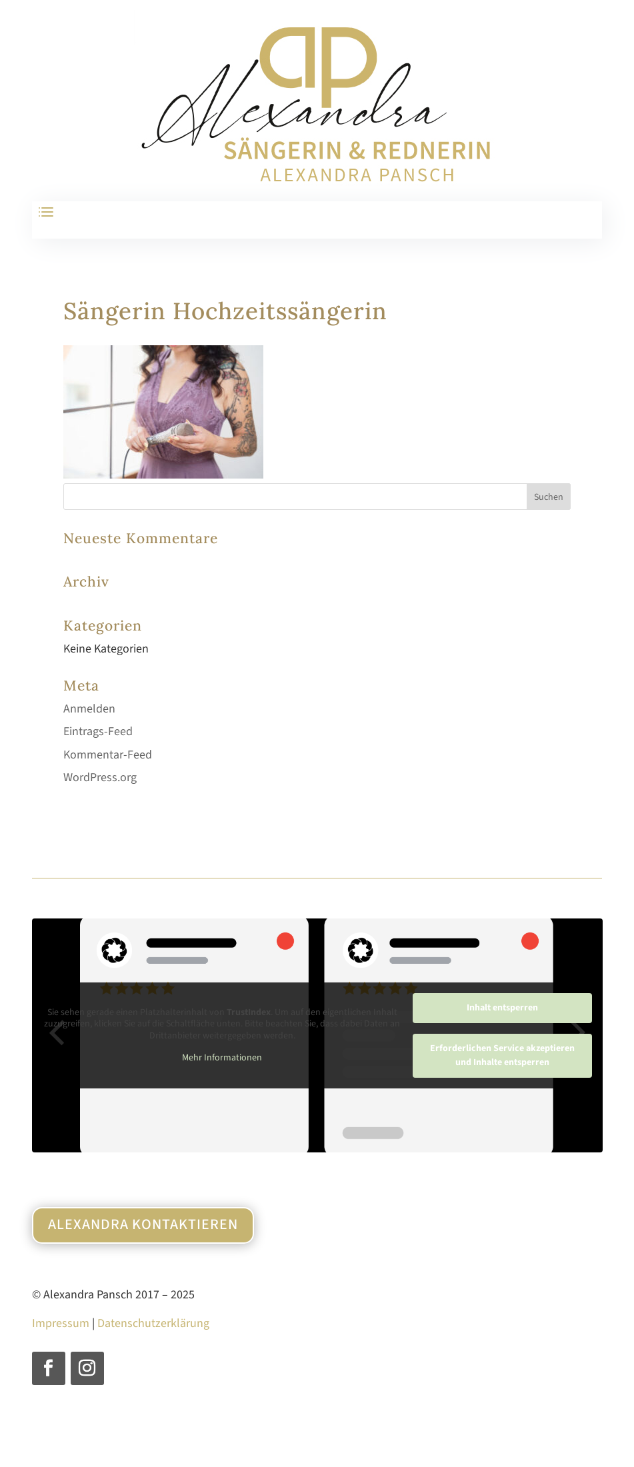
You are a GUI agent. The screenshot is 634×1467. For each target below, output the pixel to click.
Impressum (60, 1323)
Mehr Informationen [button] (222, 1058)
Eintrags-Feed (98, 731)
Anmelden (89, 709)
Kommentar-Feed (107, 754)
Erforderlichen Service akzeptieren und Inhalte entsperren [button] (501, 1055)
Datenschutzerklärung (153, 1323)
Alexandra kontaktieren (143, 1224)
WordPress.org (100, 777)
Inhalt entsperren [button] (501, 1007)
